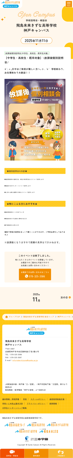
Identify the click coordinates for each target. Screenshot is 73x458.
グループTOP (14, 316)
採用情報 (53, 403)
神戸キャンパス (64, 316)
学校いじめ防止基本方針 (12, 403)
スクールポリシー (38, 399)
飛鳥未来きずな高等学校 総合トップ (38, 316)
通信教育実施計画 (56, 399)
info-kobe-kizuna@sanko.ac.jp (25, 360)
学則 (25, 399)
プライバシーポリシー (36, 403)
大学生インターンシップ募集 (14, 408)
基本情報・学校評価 (10, 399)
